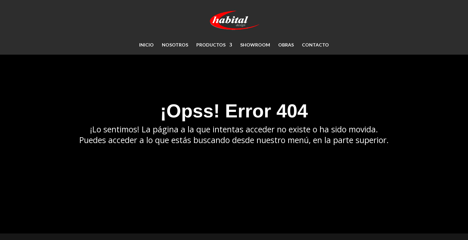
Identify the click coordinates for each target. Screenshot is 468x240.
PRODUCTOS (211, 45)
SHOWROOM (255, 45)
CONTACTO (315, 45)
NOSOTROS (175, 45)
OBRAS (286, 45)
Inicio (146, 45)
